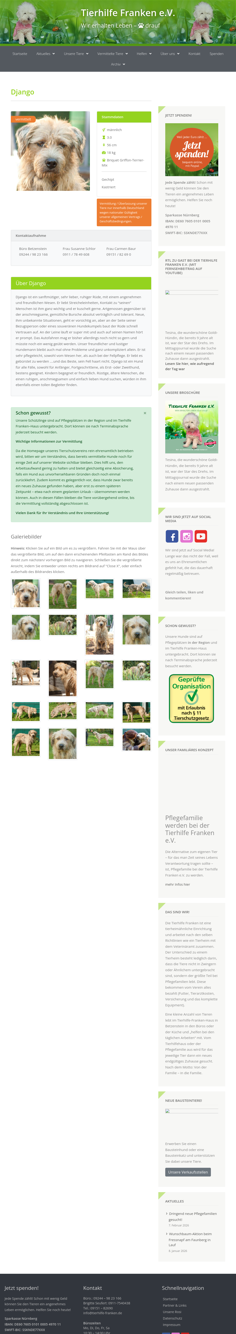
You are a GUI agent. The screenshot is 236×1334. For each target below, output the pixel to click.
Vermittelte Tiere (112, 54)
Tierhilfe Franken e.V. (128, 12)
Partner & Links (175, 1287)
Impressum (171, 1307)
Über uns (170, 54)
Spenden (217, 53)
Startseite (19, 53)
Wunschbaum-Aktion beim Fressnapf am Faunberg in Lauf (190, 1221)
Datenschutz (172, 1300)
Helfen (144, 54)
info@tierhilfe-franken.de (102, 1295)
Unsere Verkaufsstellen (188, 1154)
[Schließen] (145, 412)
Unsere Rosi (172, 1294)
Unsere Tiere (76, 54)
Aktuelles (45, 54)
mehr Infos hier (177, 866)
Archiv (118, 64)
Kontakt (195, 53)
